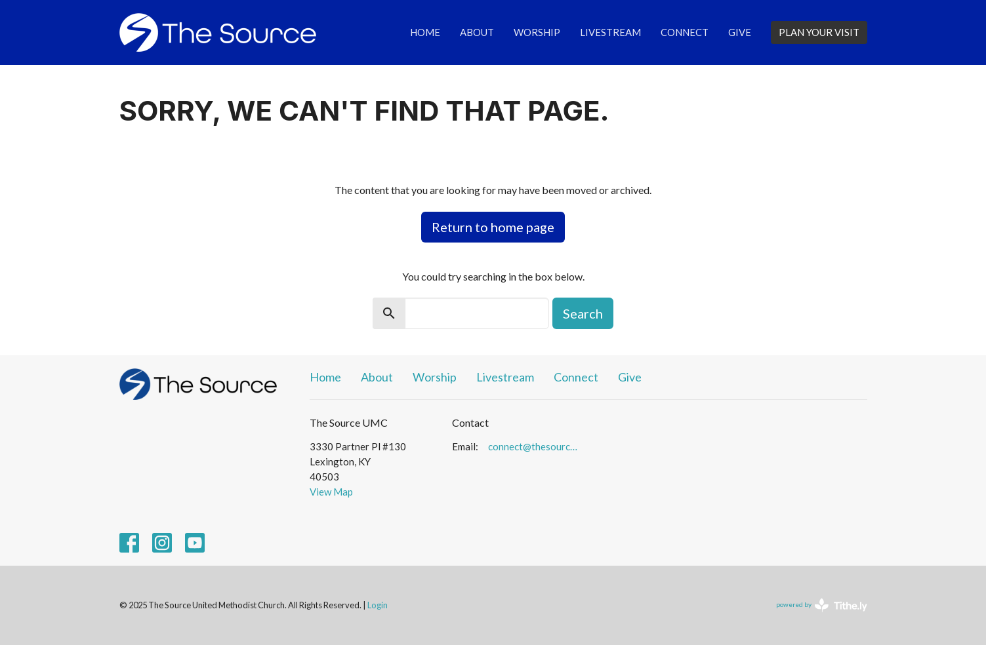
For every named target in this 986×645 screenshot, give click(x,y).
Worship (537, 32)
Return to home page (493, 227)
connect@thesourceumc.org (535, 446)
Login (377, 605)
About (477, 32)
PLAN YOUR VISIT (819, 32)
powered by (821, 605)
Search (583, 313)
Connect (685, 32)
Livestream (610, 32)
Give (739, 32)
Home (425, 32)
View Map (331, 492)
